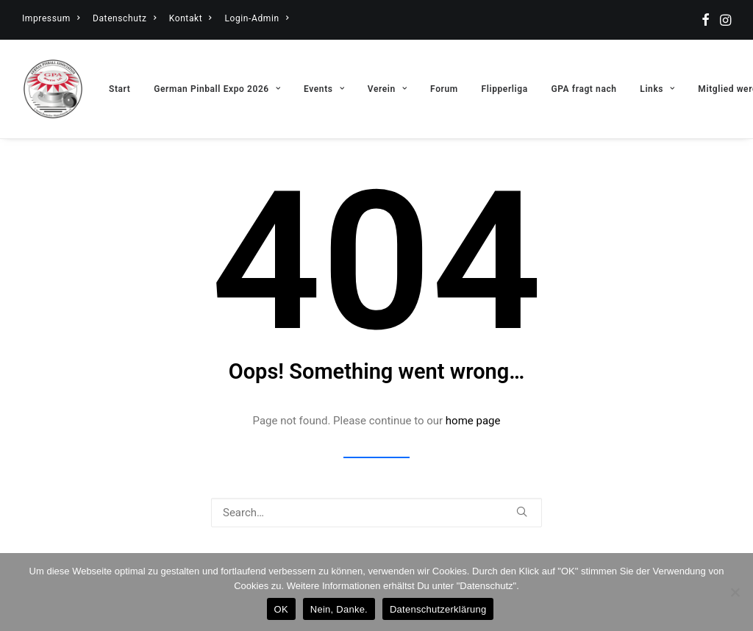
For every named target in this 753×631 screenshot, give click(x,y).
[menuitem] (51, 18)
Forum (444, 89)
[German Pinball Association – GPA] (53, 89)
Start (119, 89)
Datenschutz (124, 18)
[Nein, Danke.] (734, 592)
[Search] (376, 512)
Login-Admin (256, 18)
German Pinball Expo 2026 (217, 89)
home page (473, 420)
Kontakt (190, 18)
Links (657, 89)
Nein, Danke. (339, 609)
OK (281, 609)
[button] (705, 20)
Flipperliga (505, 89)
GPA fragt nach (583, 89)
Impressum (50, 18)
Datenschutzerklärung (438, 609)
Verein (387, 89)
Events (324, 89)
